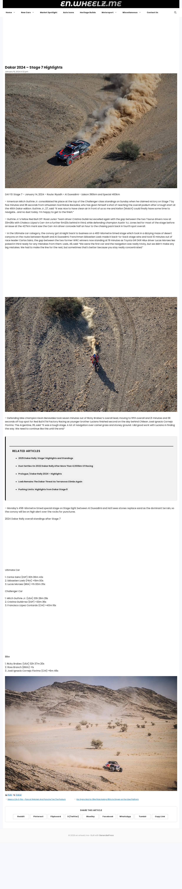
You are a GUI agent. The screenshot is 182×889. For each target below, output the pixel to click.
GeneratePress (106, 835)
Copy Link (160, 816)
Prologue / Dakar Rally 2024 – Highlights (40, 473)
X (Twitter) (73, 816)
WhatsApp (125, 816)
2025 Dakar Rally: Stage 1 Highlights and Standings (45, 458)
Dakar (19, 794)
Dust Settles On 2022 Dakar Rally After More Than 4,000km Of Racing (55, 466)
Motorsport (111, 12)
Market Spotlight (48, 12)
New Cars (29, 12)
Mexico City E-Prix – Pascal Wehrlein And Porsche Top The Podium (37, 799)
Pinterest (38, 816)
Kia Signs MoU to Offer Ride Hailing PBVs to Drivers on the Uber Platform (108, 799)
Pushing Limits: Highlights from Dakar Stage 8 (43, 489)
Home (12, 12)
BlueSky (90, 816)
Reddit (21, 816)
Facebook (108, 816)
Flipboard (55, 816)
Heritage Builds (88, 12)
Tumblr (142, 816)
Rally (10, 794)
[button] (175, 12)
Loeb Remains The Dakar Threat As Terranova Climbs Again (50, 481)
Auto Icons (68, 12)
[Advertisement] (91, 39)
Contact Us (152, 12)
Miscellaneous (133, 12)
